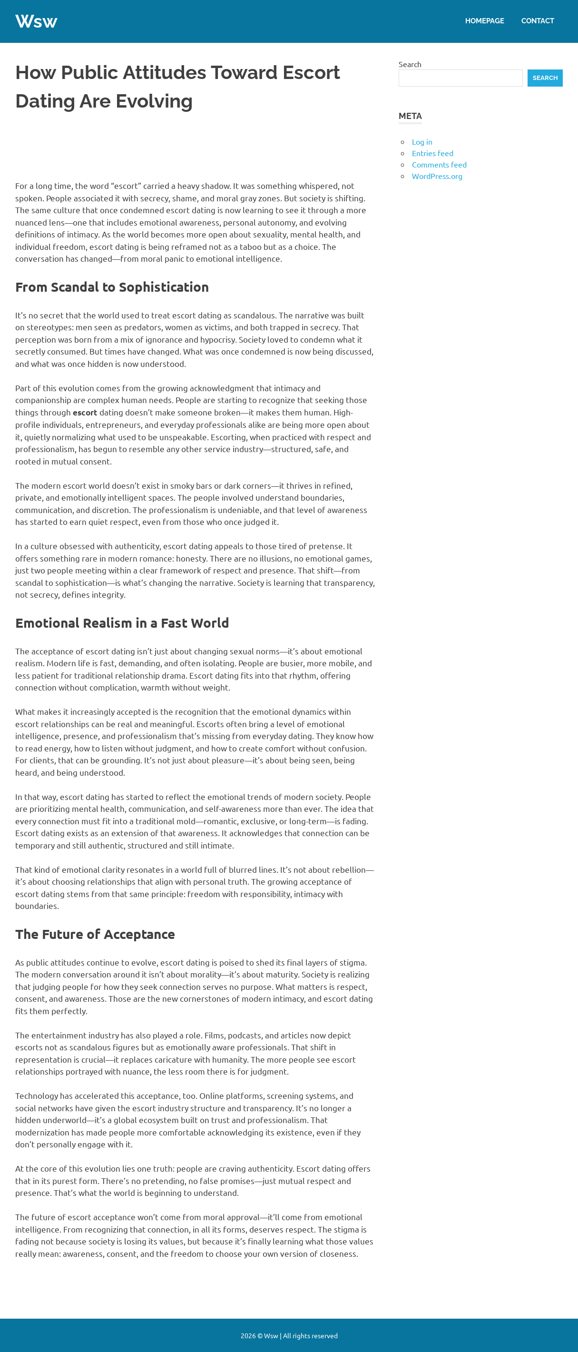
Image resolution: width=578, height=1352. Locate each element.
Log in (422, 141)
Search (410, 64)
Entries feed (432, 153)
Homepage (484, 21)
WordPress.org (437, 175)
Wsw (36, 21)
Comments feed (439, 164)
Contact (537, 21)
